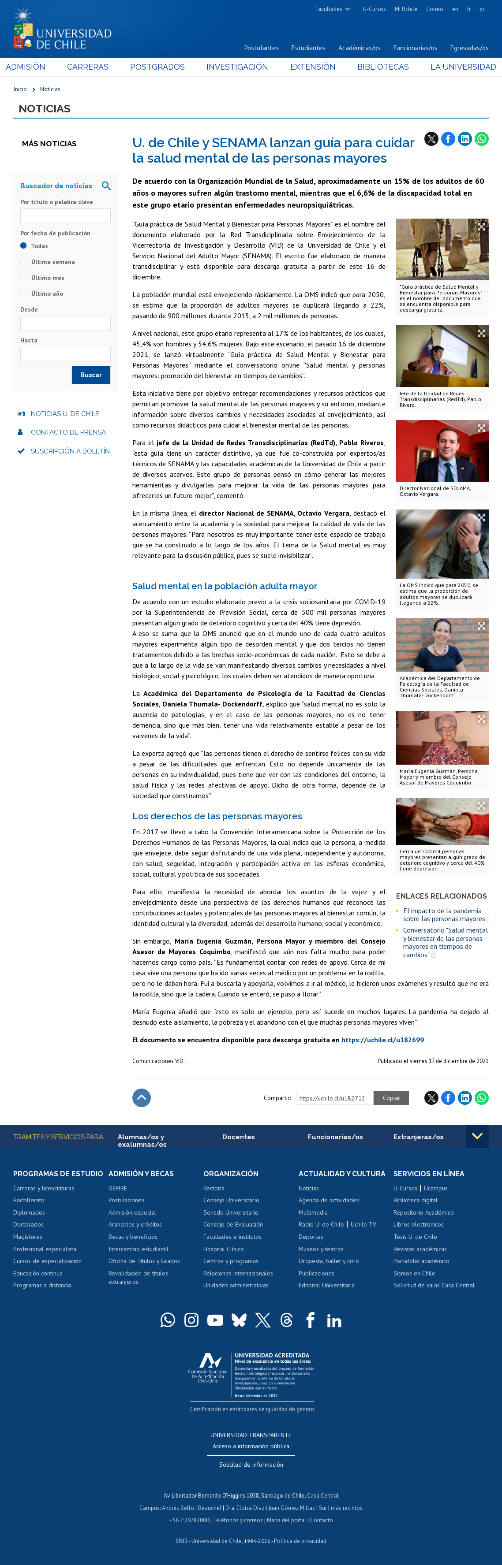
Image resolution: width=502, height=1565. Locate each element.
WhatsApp (481, 138)
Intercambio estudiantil (139, 1249)
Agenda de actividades (329, 1200)
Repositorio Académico (423, 1212)
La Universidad (456, 66)
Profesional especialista (44, 1249)
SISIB (182, 1541)
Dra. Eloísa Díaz (244, 1508)
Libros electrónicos (418, 1224)
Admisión (33, 66)
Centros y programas (230, 1261)
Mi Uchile (406, 9)
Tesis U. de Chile (415, 1237)
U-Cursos (374, 9)
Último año (41, 293)
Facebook (448, 139)
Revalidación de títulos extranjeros (138, 1277)
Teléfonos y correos (238, 1520)
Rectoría (214, 1188)
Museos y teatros (321, 1249)
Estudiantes (309, 48)
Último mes (42, 278)
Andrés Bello (178, 1508)
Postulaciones (126, 1200)
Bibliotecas (378, 66)
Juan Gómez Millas (291, 1508)
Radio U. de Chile (321, 1224)
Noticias (50, 89)
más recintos (347, 1508)
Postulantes (261, 48)
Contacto (321, 1520)
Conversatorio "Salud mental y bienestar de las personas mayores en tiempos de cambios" (445, 942)
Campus (149, 1508)
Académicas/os (359, 48)
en (455, 9)
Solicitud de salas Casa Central (434, 1285)
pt (482, 9)
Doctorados (28, 1224)
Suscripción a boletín (70, 451)
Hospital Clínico (223, 1249)
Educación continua (38, 1273)
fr (469, 9)
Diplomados (29, 1212)
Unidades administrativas (236, 1285)
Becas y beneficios (133, 1237)
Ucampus (436, 1188)
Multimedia (313, 1212)
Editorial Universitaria (327, 1285)
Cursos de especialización (47, 1261)
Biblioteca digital (415, 1200)
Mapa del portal (286, 1520)
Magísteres (27, 1237)
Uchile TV (363, 1224)
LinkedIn (465, 139)
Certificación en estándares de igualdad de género (252, 1409)
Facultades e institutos (232, 1237)
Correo (434, 9)
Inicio (20, 89)
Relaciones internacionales (238, 1273)
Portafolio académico (421, 1261)
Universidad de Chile (216, 1541)
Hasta (28, 340)
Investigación (238, 66)
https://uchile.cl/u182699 (382, 1039)
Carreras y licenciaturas (43, 1188)
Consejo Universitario (231, 1200)
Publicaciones (316, 1273)
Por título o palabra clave (56, 202)
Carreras (93, 66)
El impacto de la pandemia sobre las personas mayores (444, 915)
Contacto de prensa (68, 432)
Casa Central (323, 1495)
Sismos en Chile (414, 1273)
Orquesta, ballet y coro (329, 1261)
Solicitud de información (251, 1464)
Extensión (310, 66)
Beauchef (209, 1508)
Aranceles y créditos (135, 1224)
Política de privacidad (300, 1541)
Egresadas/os (469, 48)
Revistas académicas (420, 1249)
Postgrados (160, 66)
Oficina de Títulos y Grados (144, 1261)
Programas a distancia (42, 1285)
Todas (34, 246)
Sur (323, 1508)
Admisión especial (132, 1212)
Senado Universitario (230, 1212)
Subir (141, 1098)
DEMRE (118, 1188)
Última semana (47, 262)
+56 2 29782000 (189, 1520)
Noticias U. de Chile (65, 414)
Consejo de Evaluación (233, 1224)
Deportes (311, 1237)
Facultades (328, 9)
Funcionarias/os (415, 48)
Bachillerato (29, 1200)
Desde (29, 309)
